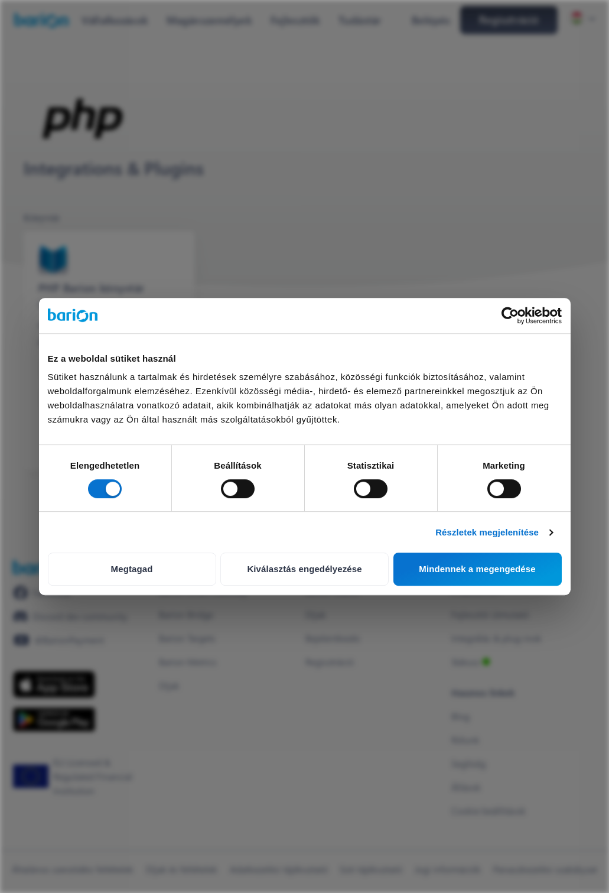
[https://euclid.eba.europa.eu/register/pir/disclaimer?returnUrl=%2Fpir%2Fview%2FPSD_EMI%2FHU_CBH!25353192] (80, 776)
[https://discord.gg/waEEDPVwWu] (70, 616)
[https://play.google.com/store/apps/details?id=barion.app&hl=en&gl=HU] (54, 719)
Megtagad (132, 569)
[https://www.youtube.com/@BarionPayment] (58, 640)
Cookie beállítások (488, 810)
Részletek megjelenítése (487, 532)
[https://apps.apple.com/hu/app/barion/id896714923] (54, 684)
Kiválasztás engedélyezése (304, 569)
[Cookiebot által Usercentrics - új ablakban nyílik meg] (510, 315)
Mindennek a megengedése (477, 569)
